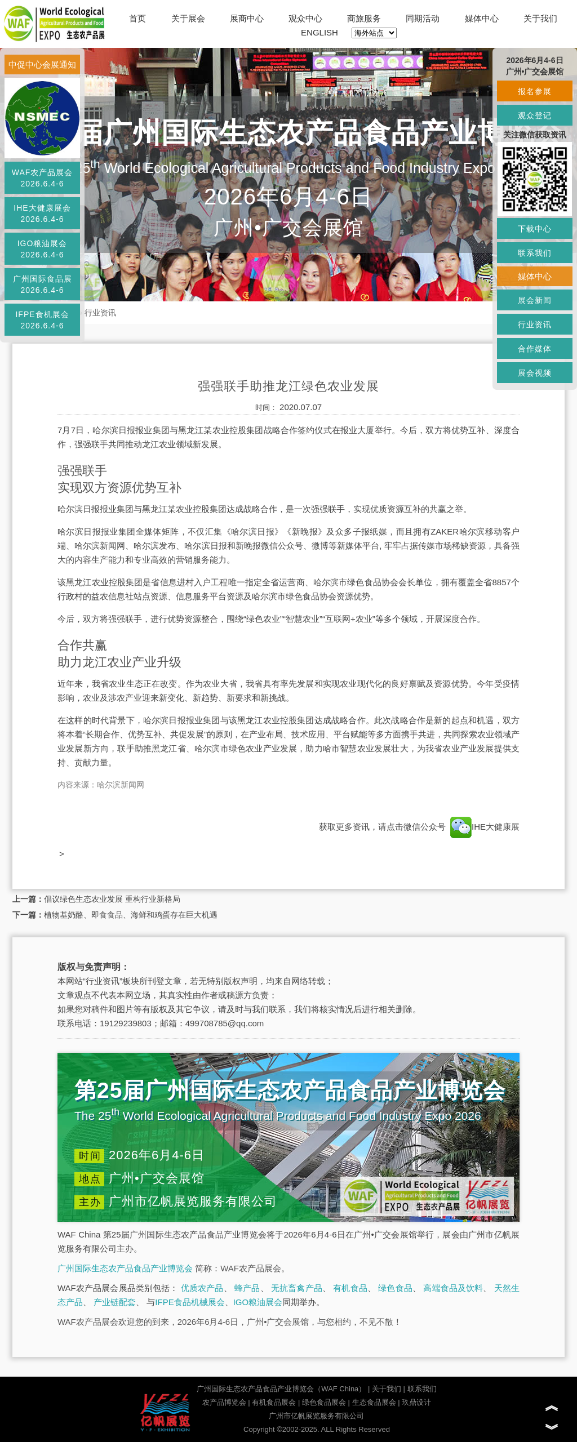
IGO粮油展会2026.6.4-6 (42, 249)
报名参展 (535, 91)
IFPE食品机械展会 (189, 1302)
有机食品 (350, 1288)
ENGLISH (319, 32)
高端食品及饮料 (453, 1288)
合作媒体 (535, 348)
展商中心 (247, 18)
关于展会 (188, 18)
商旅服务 (364, 18)
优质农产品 (202, 1288)
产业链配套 (115, 1302)
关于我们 (540, 18)
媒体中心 (482, 18)
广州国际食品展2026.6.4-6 (42, 284)
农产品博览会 (224, 1402)
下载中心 (535, 228)
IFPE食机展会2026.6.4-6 (42, 320)
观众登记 (535, 115)
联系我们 (422, 1389)
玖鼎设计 (416, 1402)
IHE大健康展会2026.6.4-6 (42, 213)
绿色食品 (395, 1288)
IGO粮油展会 (258, 1302)
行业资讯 (100, 312)
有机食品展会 (274, 1402)
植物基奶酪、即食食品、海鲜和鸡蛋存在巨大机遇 (131, 914)
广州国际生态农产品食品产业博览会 (125, 1268)
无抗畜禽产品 (296, 1288)
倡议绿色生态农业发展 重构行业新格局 (112, 899)
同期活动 (423, 18)
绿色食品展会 (324, 1402)
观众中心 (305, 18)
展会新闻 (535, 300)
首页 (137, 18)
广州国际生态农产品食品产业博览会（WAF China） (281, 1389)
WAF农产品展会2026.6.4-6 (42, 178)
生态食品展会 (374, 1402)
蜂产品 (247, 1288)
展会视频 (535, 372)
